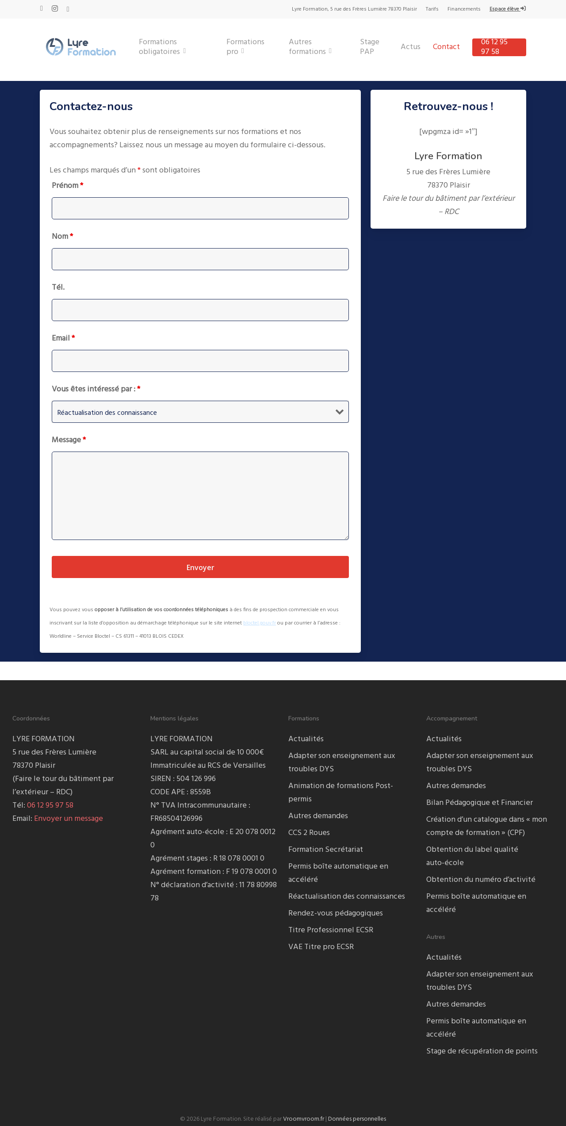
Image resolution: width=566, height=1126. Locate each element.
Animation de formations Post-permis (340, 793)
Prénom (67, 186)
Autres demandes (318, 816)
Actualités (306, 739)
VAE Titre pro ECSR (321, 947)
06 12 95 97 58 (50, 805)
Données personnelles (357, 1119)
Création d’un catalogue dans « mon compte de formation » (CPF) (486, 826)
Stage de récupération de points (482, 1051)
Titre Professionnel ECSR (330, 930)
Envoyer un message (68, 818)
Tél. (58, 287)
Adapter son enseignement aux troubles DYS (341, 763)
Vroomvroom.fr (303, 1119)
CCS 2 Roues (309, 833)
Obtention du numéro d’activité (480, 879)
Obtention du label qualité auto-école (472, 856)
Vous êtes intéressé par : (96, 389)
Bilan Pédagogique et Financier (479, 803)
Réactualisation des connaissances (346, 896)
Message (69, 440)
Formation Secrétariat (325, 849)
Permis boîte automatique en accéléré (338, 873)
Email (63, 338)
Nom (62, 236)
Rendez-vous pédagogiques (335, 913)
